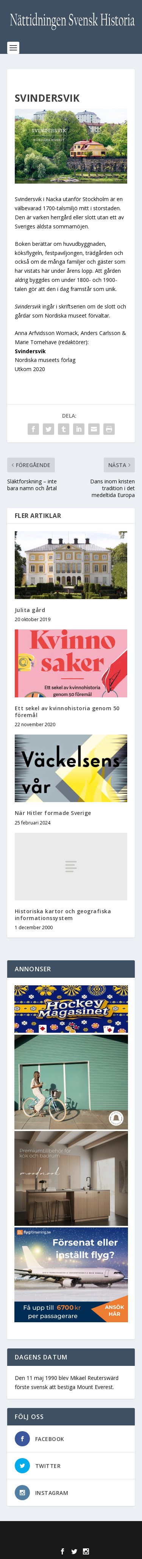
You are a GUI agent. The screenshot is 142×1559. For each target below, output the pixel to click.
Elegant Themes (69, 1531)
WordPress (71, 1539)
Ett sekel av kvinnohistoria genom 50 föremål (67, 712)
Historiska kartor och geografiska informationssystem (63, 915)
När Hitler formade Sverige (53, 812)
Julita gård (30, 610)
